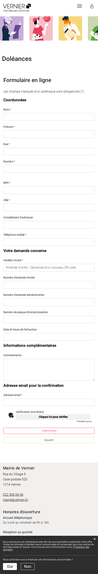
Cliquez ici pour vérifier (53, 417)
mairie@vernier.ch (15, 500)
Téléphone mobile (14, 234)
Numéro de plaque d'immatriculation (25, 312)
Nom (7, 109)
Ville (6, 200)
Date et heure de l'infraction (20, 329)
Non (27, 566)
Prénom (9, 126)
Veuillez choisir (13, 260)
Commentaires (12, 355)
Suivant (49, 440)
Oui (10, 566)
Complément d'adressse (18, 217)
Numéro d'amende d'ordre (19, 277)
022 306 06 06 (13, 495)
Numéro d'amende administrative (23, 294)
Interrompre (49, 430)
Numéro (9, 161)
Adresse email (12, 395)
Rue (6, 144)
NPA (7, 182)
